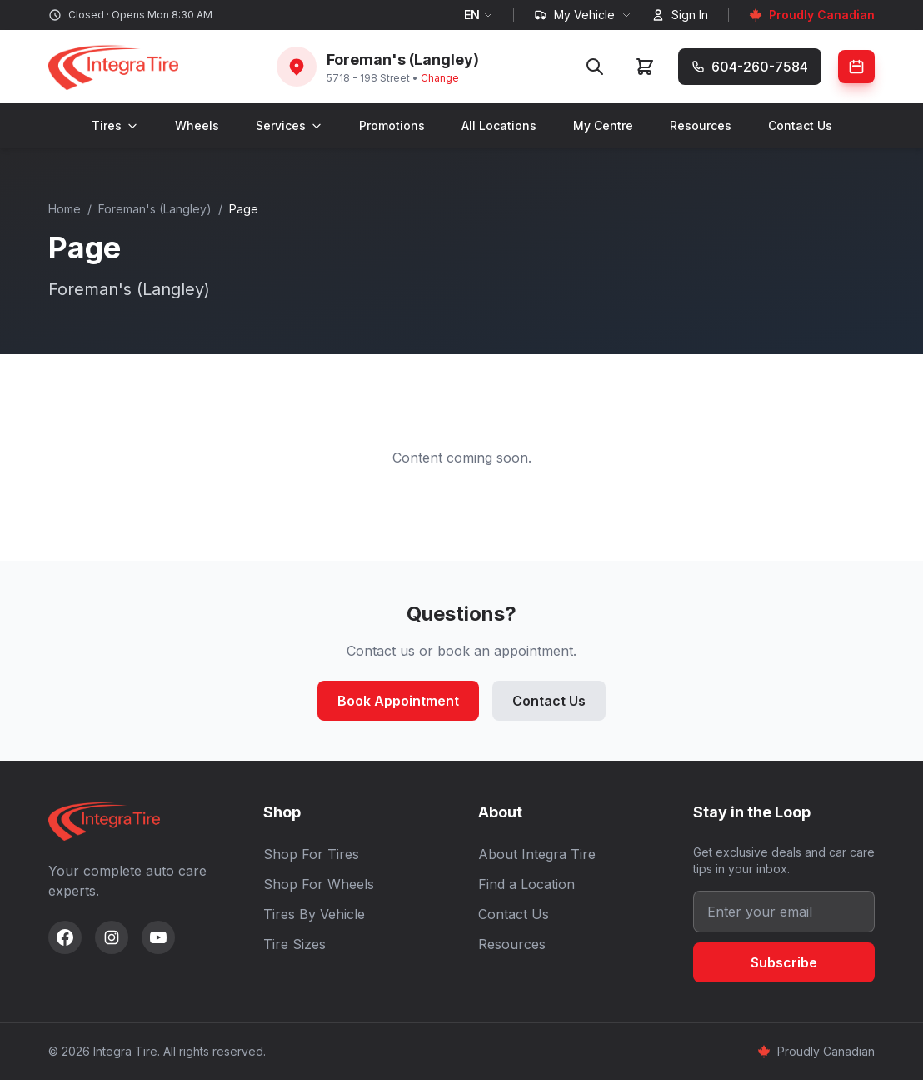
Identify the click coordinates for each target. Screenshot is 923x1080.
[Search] (594, 66)
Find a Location (526, 884)
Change (440, 78)
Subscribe (784, 962)
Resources (700, 125)
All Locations (499, 125)
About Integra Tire (537, 854)
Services (289, 125)
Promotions (392, 125)
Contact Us (800, 125)
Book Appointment (398, 700)
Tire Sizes (294, 944)
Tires (115, 125)
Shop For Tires (311, 854)
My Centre (603, 125)
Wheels (197, 125)
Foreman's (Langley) (155, 209)
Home (64, 209)
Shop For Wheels (318, 884)
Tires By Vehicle (314, 914)
